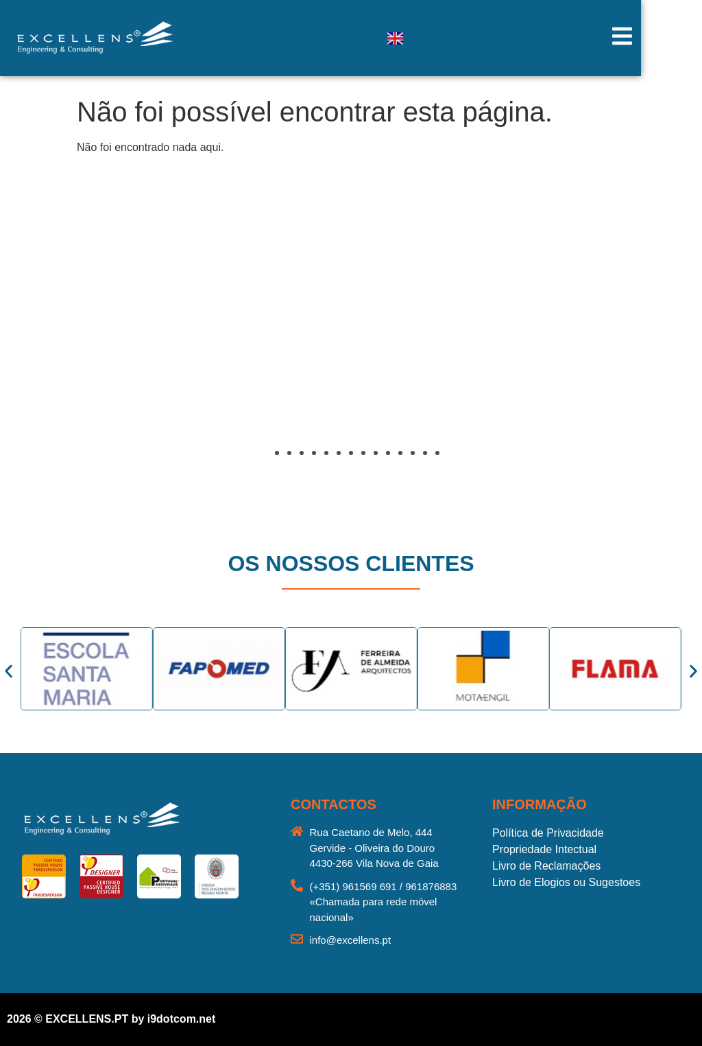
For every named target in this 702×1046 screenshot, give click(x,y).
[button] (51, 345)
